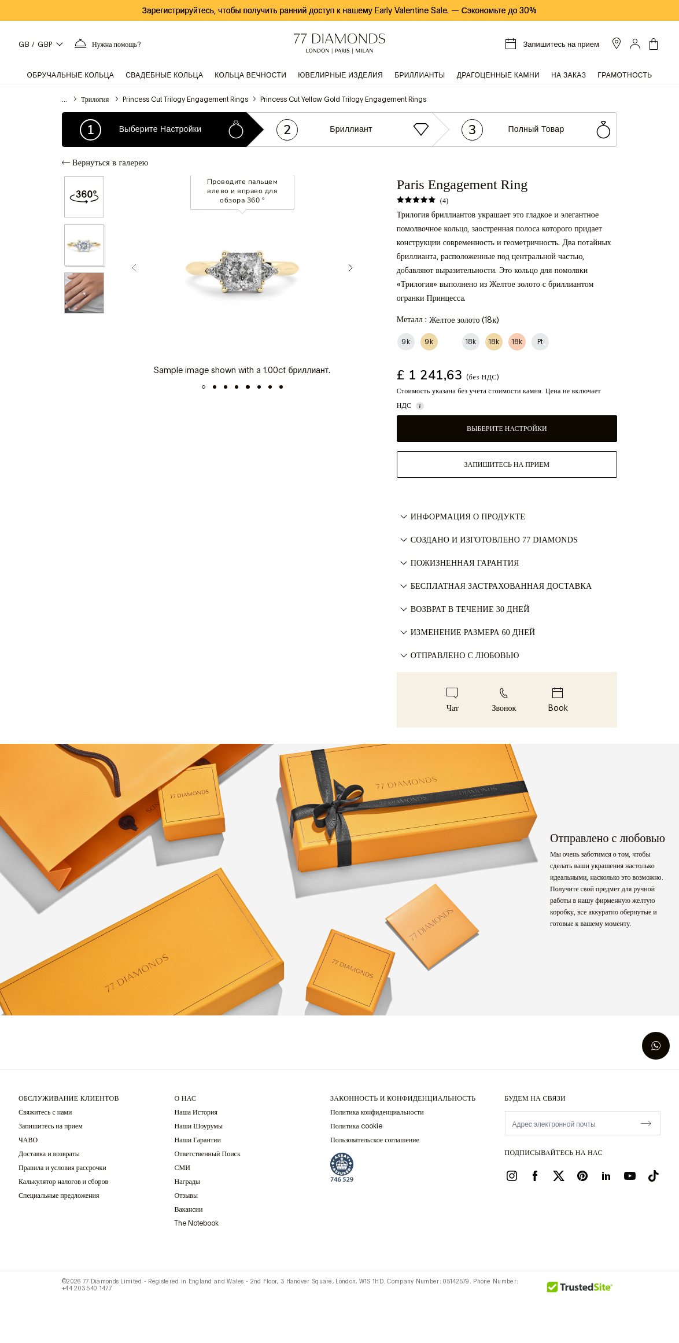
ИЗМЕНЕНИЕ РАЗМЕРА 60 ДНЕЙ (466, 633)
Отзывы (186, 1195)
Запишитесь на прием (506, 464)
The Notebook (196, 1223)
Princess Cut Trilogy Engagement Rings (185, 99)
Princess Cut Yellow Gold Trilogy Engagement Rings (343, 99)
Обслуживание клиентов (69, 1098)
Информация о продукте (461, 517)
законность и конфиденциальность (402, 1098)
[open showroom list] (616, 43)
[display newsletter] (646, 1122)
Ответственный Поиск (207, 1153)
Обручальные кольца (70, 75)
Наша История (195, 1112)
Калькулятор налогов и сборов (63, 1181)
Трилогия (95, 99)
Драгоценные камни (498, 75)
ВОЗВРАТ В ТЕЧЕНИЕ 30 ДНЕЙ (463, 610)
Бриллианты (419, 75)
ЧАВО (28, 1140)
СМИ (182, 1167)
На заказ (568, 75)
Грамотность (624, 75)
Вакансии (188, 1209)
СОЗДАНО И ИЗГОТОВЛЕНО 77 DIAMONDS (487, 540)
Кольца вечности (250, 75)
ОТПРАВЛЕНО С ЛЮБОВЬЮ (458, 656)
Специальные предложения (59, 1195)
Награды (187, 1181)
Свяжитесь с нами (45, 1112)
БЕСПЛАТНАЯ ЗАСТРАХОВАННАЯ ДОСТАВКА (494, 586)
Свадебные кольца (164, 75)
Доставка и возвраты (49, 1153)
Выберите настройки (507, 428)
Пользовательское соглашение (374, 1140)
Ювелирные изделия (340, 75)
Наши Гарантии (197, 1140)
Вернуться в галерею (105, 162)
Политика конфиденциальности (377, 1112)
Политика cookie (356, 1126)
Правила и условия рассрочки (62, 1167)
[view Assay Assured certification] (341, 1167)
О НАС (185, 1098)
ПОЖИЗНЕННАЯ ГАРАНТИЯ (458, 563)
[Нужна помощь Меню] (107, 44)
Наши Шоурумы (198, 1126)
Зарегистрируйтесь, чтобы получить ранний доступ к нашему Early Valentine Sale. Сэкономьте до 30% (339, 10)
